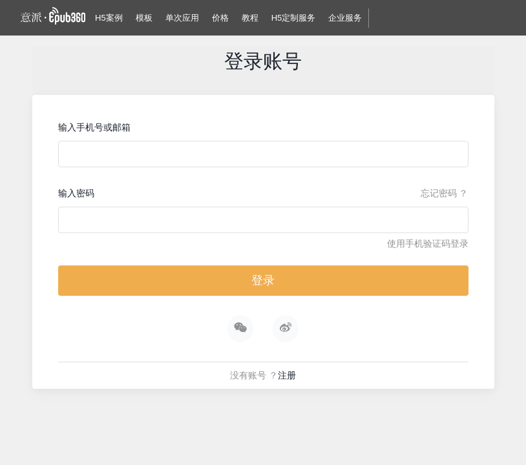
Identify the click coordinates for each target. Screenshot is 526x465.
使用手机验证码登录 (427, 243)
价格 (220, 18)
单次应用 (182, 18)
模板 (144, 18)
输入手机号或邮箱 (94, 127)
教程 (250, 18)
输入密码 (76, 193)
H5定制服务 (293, 18)
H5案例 (109, 18)
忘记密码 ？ (444, 193)
